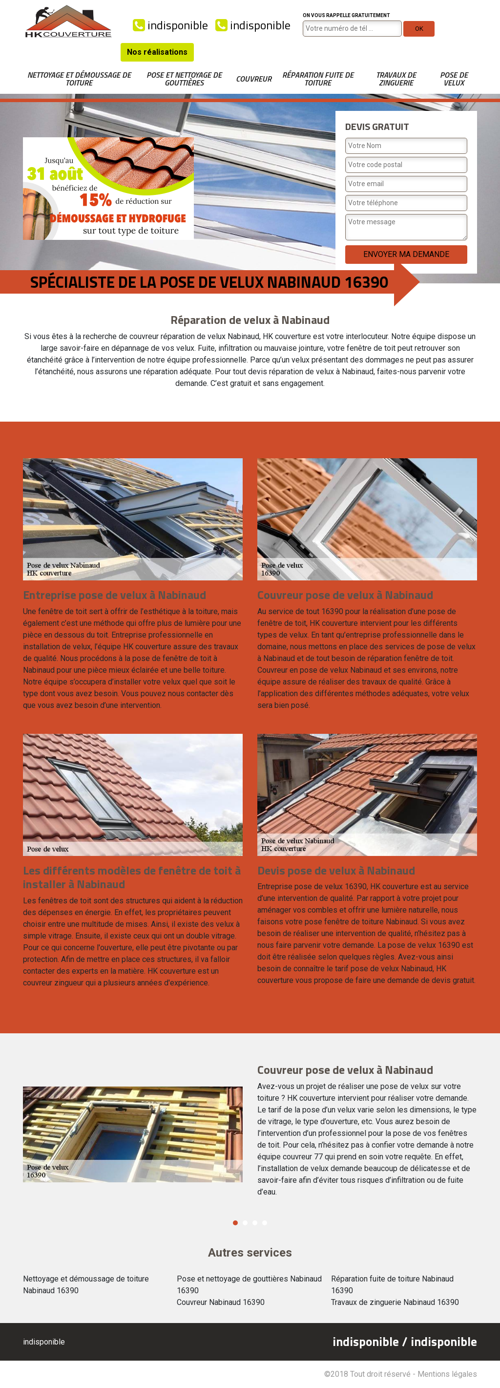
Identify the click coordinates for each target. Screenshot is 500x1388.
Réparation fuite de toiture (318, 78)
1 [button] (235, 1222)
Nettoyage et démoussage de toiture (79, 78)
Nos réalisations (157, 52)
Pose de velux (454, 78)
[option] (250, 1134)
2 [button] (245, 1222)
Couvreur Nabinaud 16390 (221, 1302)
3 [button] (254, 1222)
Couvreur (253, 79)
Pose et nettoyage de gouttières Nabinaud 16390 (249, 1284)
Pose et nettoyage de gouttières (184, 78)
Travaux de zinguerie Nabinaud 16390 (395, 1302)
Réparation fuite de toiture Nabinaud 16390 (392, 1284)
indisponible (170, 25)
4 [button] (264, 1222)
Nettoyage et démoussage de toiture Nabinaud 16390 (86, 1284)
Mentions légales (447, 1374)
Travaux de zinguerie (396, 78)
